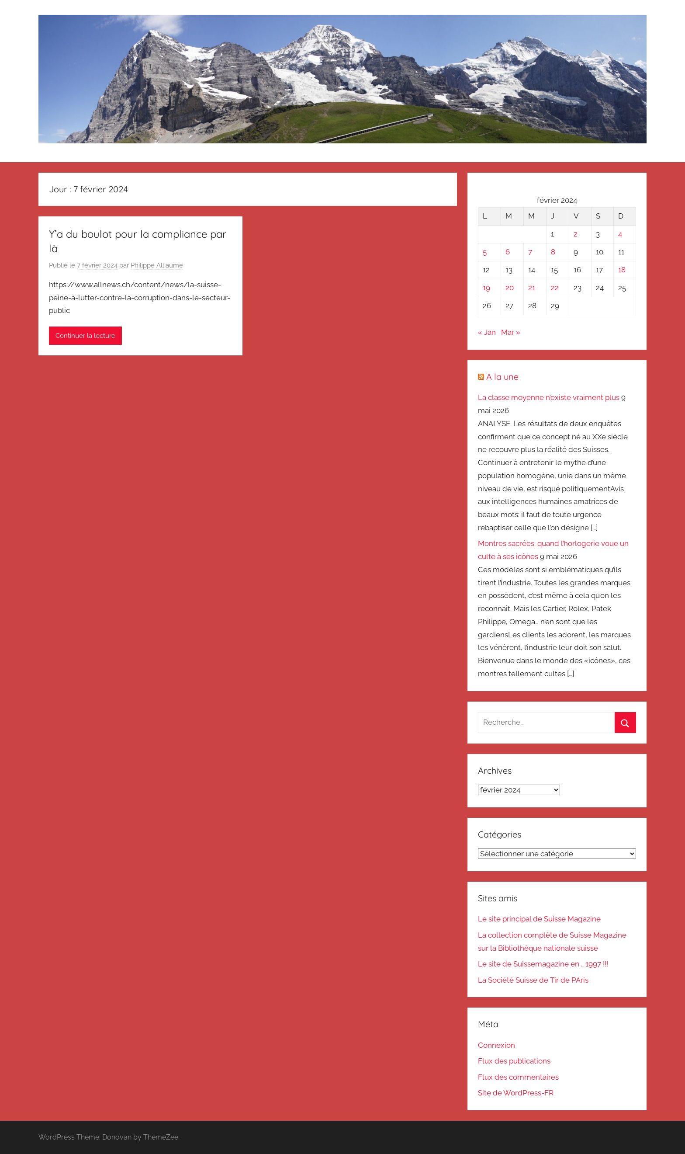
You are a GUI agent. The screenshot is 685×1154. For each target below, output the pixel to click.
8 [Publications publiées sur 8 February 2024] (553, 251)
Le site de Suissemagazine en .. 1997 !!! (543, 963)
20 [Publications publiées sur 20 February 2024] (509, 287)
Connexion (496, 1045)
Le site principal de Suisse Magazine (539, 918)
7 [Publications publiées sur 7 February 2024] (530, 251)
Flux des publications (514, 1061)
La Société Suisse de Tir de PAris (533, 980)
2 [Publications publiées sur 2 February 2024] (576, 233)
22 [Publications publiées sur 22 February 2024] (555, 287)
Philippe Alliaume (157, 265)
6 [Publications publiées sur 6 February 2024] (507, 251)
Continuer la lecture (85, 336)
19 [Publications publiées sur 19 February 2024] (486, 287)
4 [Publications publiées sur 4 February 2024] (620, 233)
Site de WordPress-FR (516, 1092)
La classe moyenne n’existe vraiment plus (548, 397)
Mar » (510, 332)
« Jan (487, 332)
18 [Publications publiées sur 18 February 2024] (622, 269)
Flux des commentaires (518, 1077)
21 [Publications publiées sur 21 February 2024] (531, 287)
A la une (502, 376)
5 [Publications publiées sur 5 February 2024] (485, 251)
